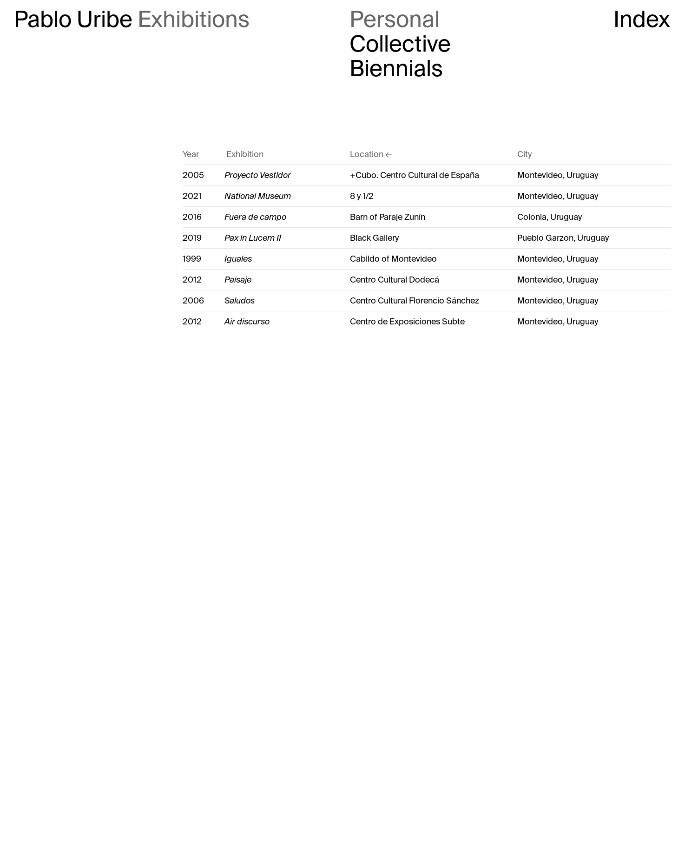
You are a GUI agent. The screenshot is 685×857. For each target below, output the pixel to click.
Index (641, 19)
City (524, 154)
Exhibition (244, 154)
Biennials (396, 69)
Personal (394, 19)
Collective (400, 44)
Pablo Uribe (73, 19)
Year (191, 154)
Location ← (371, 154)
